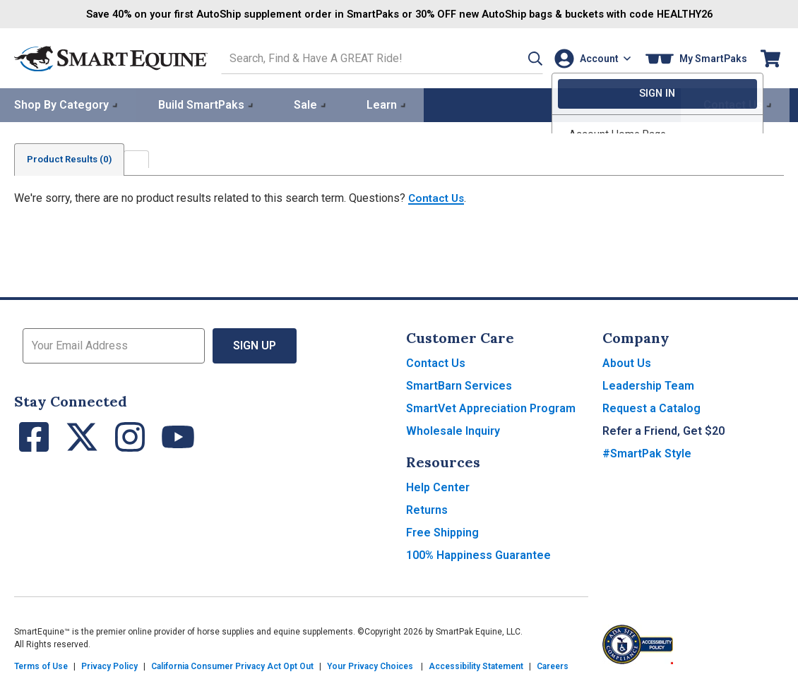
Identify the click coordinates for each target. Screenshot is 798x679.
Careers (552, 665)
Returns (427, 508)
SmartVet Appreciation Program (491, 407)
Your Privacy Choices (370, 665)
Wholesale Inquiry (453, 429)
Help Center (438, 486)
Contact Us (438, 196)
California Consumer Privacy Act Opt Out (232, 665)
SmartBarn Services (459, 384)
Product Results (73, 158)
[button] (517, 57)
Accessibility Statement (476, 665)
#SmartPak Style (646, 452)
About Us (626, 361)
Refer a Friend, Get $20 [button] (663, 429)
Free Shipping (442, 531)
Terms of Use (41, 665)
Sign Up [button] (254, 344)
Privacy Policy (109, 665)
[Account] (589, 57)
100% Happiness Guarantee (478, 553)
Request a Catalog (651, 407)
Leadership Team (648, 384)
